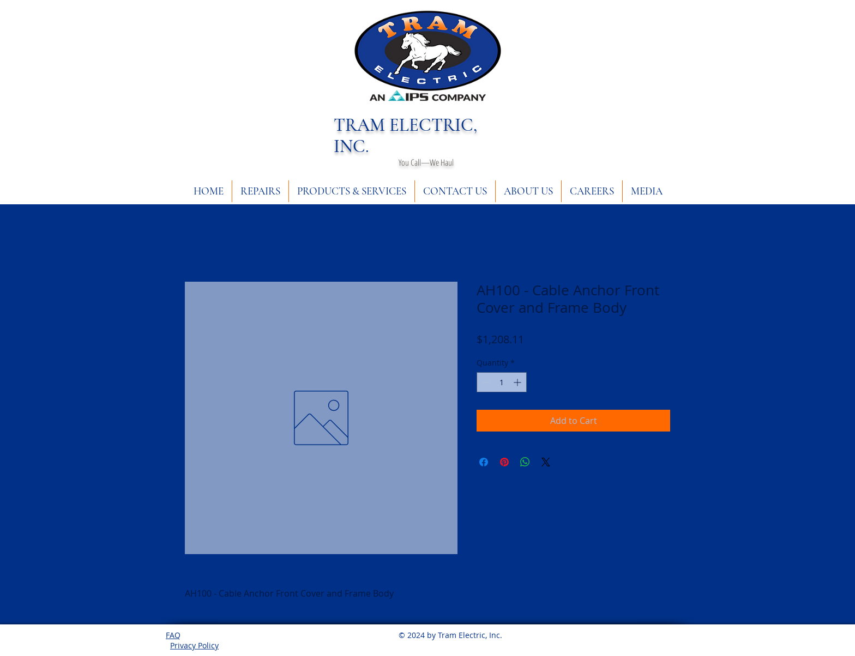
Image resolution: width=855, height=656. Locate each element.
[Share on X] (545, 462)
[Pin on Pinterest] (504, 462)
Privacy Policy (194, 645)
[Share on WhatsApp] (525, 462)
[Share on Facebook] (483, 462)
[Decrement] (485, 382)
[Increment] (518, 382)
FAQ (173, 635)
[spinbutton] (501, 382)
